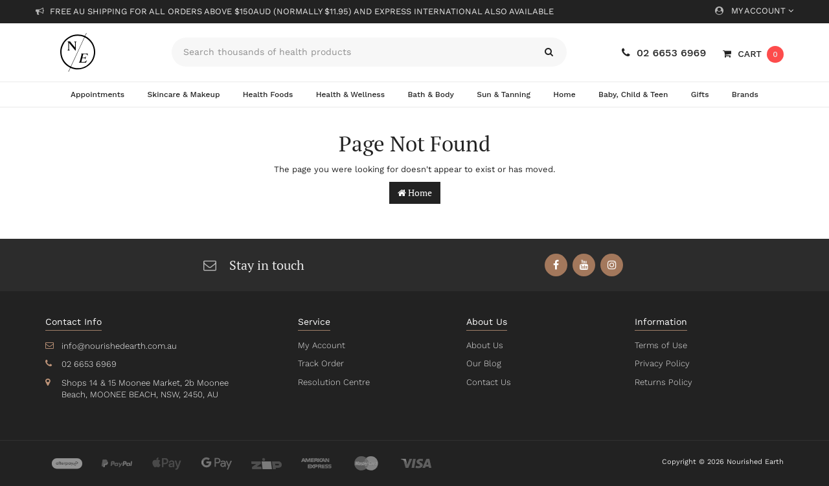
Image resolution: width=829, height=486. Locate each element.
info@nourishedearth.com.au (118, 346)
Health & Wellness (350, 94)
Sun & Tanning (503, 94)
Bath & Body (430, 94)
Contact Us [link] (488, 382)
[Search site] (549, 52)
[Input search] (351, 52)
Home (564, 94)
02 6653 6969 (664, 53)
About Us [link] (484, 345)
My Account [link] (320, 345)
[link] (556, 265)
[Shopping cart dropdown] (753, 54)
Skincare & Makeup (183, 94)
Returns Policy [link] (662, 382)
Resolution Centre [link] (333, 382)
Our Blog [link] (483, 363)
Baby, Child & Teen (633, 94)
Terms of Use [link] (661, 345)
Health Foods (268, 94)
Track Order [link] (320, 363)
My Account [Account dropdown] (754, 11)
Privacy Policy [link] (661, 363)
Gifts (700, 94)
